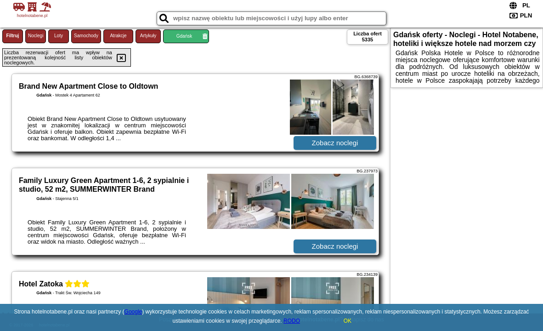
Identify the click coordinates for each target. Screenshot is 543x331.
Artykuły (148, 35)
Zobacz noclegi (335, 143)
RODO (291, 321)
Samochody (86, 35)
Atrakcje (118, 35)
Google (133, 311)
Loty (58, 35)
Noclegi (35, 35)
